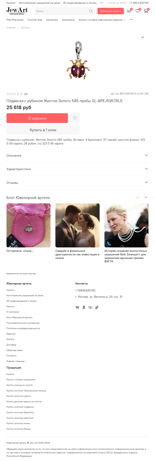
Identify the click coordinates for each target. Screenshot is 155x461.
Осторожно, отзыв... (20, 251)
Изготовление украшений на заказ (39, 2)
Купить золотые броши (18, 428)
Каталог (11, 2)
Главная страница (15, 361)
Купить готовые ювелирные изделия (102, 19)
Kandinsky (52, 19)
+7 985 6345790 (139, 2)
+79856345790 (85, 290)
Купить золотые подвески (20, 406)
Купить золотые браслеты (20, 412)
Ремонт (10, 306)
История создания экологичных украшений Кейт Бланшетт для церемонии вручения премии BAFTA (125, 256)
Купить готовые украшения (20, 379)
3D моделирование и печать (80, 2)
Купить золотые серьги (18, 395)
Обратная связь (14, 350)
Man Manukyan (15, 19)
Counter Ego (35, 19)
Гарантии (11, 333)
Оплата (10, 339)
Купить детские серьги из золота (23, 401)
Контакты (11, 355)
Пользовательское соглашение (22, 322)
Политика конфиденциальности (23, 328)
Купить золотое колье (18, 423)
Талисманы (68, 19)
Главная (10, 27)
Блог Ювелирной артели (19, 317)
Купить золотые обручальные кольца (26, 390)
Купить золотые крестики (19, 417)
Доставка (11, 344)
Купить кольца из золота (19, 385)
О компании (12, 311)
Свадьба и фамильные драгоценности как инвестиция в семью (77, 254)
